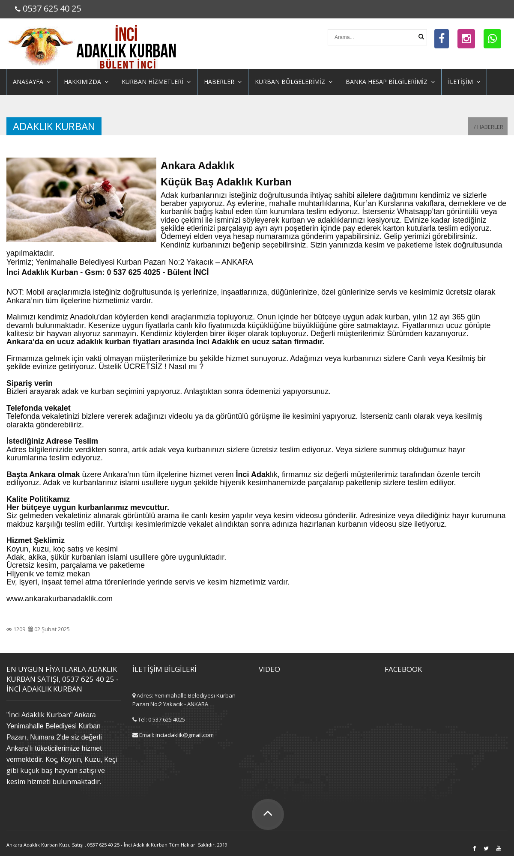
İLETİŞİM (464, 82)
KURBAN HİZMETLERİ (156, 82)
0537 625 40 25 (52, 8)
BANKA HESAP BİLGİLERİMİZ (390, 82)
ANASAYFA (32, 82)
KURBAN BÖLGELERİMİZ (293, 82)
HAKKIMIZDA (86, 82)
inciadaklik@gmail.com (184, 734)
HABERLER (223, 82)
